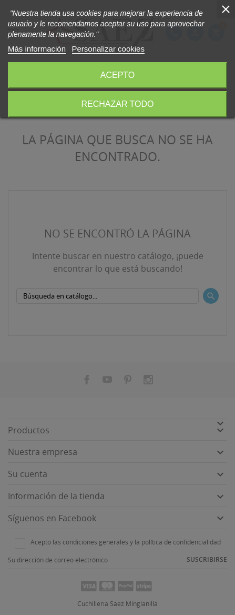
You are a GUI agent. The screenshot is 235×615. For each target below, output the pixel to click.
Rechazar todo (117, 104)
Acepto (117, 75)
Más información (37, 48)
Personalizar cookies (108, 48)
